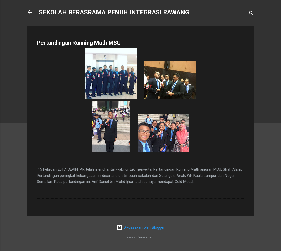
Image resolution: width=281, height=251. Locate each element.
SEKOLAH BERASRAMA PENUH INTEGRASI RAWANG (114, 12)
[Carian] (251, 14)
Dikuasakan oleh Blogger (140, 227)
